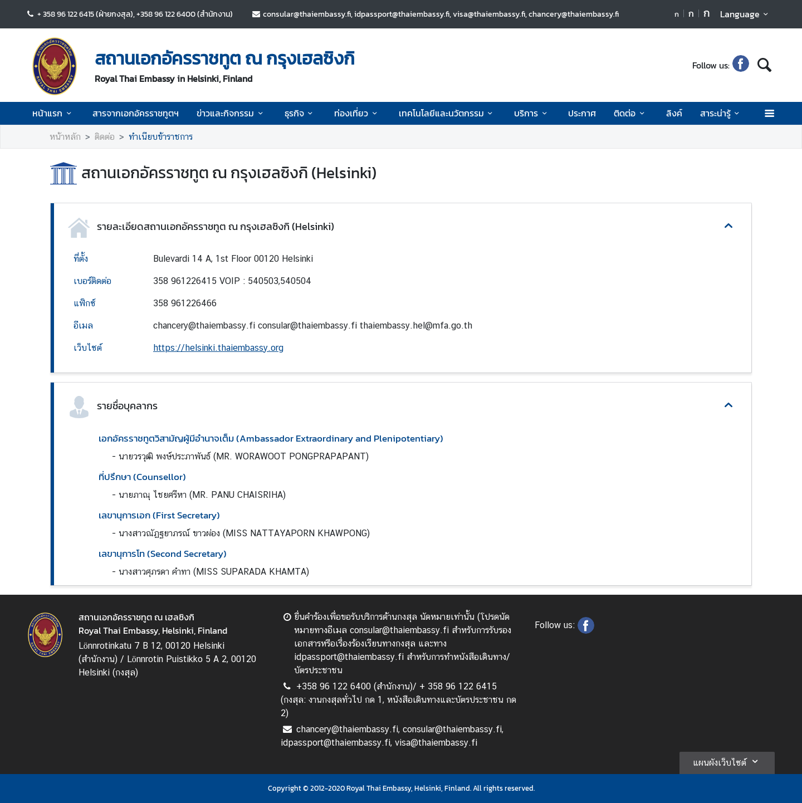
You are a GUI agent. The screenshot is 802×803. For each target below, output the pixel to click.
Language (746, 14)
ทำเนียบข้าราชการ (161, 136)
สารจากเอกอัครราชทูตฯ (135, 113)
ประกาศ (582, 113)
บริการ (532, 113)
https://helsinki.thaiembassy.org (218, 347)
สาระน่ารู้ (721, 113)
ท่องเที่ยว (357, 113)
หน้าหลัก (65, 136)
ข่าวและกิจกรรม (231, 113)
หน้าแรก (53, 113)
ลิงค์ (674, 113)
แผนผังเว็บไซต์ (727, 761)
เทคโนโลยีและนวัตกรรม (447, 113)
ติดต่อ (631, 113)
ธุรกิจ (300, 113)
